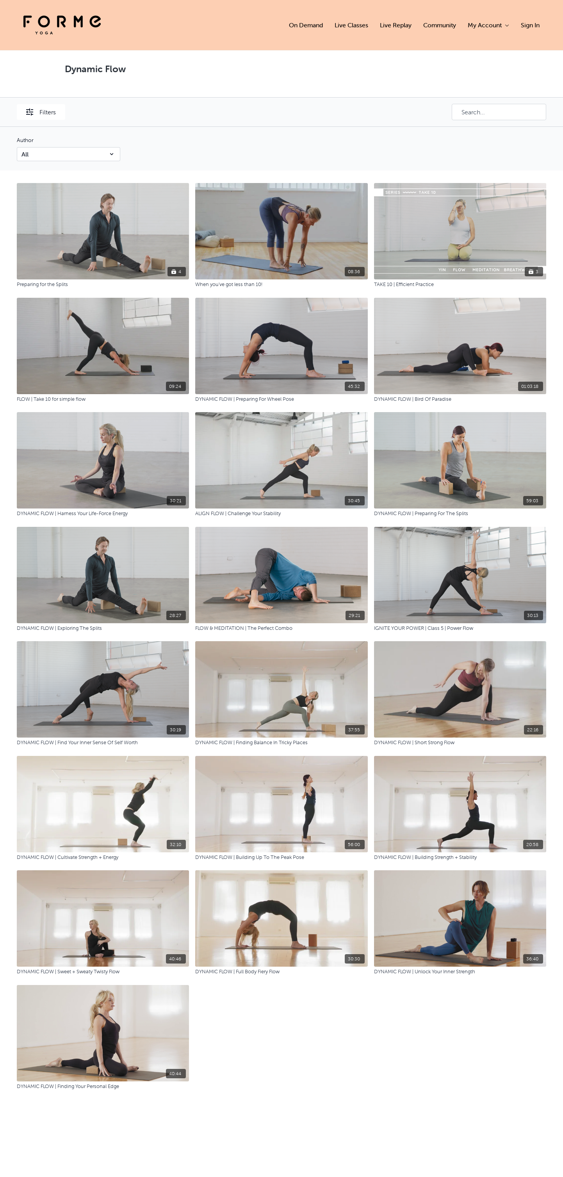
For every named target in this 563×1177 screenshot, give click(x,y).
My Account (488, 25)
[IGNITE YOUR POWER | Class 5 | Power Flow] (460, 628)
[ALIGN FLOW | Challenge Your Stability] (281, 513)
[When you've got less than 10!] (281, 284)
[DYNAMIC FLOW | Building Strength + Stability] (460, 857)
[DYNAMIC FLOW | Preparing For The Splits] (460, 513)
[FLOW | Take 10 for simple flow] (103, 399)
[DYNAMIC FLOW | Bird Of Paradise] (460, 399)
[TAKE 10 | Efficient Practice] (460, 284)
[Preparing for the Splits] (103, 284)
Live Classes (351, 25)
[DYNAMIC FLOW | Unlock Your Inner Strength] (460, 972)
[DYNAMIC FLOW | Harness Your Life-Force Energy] (103, 513)
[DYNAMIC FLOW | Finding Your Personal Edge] (103, 1086)
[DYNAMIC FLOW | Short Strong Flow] (460, 743)
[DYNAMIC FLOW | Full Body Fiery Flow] (281, 972)
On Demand (306, 25)
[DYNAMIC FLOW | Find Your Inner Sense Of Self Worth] (103, 743)
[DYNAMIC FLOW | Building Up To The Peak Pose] (281, 857)
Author (25, 140)
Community (439, 25)
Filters (41, 112)
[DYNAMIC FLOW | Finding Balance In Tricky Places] (281, 743)
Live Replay (396, 25)
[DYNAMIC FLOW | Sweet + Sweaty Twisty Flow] (103, 972)
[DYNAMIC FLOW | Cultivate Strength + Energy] (103, 857)
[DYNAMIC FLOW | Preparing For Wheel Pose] (281, 399)
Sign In (530, 25)
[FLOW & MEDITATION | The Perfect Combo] (281, 628)
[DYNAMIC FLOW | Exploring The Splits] (103, 628)
